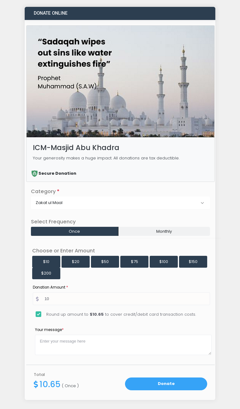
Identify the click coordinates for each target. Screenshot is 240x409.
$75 (134, 262)
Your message (49, 329)
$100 (163, 262)
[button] (120, 203)
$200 (46, 273)
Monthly (164, 231)
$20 (75, 262)
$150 (193, 262)
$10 (46, 262)
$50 (105, 262)
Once (74, 231)
